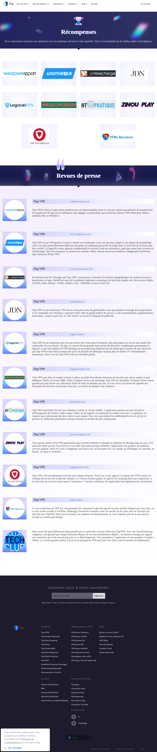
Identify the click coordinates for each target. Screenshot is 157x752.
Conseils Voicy (105, 648)
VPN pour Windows (80, 632)
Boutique (94, 4)
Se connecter (146, 4)
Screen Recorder (106, 652)
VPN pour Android (79, 648)
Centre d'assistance (50, 684)
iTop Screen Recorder (50, 636)
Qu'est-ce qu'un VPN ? (109, 632)
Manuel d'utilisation (49, 692)
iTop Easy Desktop (49, 640)
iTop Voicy (45, 644)
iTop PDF (45, 660)
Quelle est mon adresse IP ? (111, 636)
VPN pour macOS (79, 636)
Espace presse (77, 692)
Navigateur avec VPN (81, 656)
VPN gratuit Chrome (80, 652)
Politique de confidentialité (125, 749)
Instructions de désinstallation (54, 700)
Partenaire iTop (78, 700)
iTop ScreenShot (48, 648)
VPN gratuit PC (78, 640)
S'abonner (98, 596)
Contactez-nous (78, 688)
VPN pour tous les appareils (83, 660)
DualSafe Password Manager (54, 664)
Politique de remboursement (100, 749)
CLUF (142, 749)
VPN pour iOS (77, 644)
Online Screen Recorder (51, 668)
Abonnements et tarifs (51, 672)
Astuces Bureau (106, 644)
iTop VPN (45, 632)
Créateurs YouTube (79, 704)
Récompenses (77, 696)
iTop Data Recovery (50, 652)
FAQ (43, 688)
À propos (75, 684)
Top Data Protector (49, 656)
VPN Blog (103, 640)
